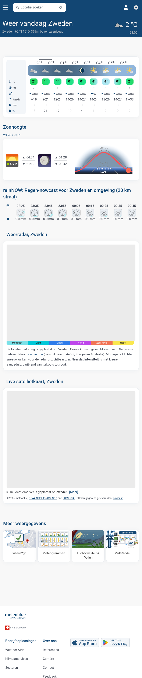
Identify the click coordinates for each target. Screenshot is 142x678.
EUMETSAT (69, 496)
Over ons (50, 634)
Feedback (50, 670)
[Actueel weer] (126, 27)
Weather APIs (14, 643)
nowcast (118, 496)
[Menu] (5, 7)
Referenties (51, 643)
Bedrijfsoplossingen (20, 634)
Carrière (48, 652)
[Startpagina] (15, 614)
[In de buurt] (61, 7)
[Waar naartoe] (19, 545)
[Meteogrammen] (54, 545)
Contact (48, 661)
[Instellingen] (136, 7)
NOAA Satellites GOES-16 (43, 496)
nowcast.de (35, 353)
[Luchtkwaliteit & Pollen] (88, 545)
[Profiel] (126, 7)
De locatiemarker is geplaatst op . (44, 490)
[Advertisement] (71, 45)
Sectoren (11, 661)
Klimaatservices (16, 652)
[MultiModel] (122, 545)
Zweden (8, 31)
